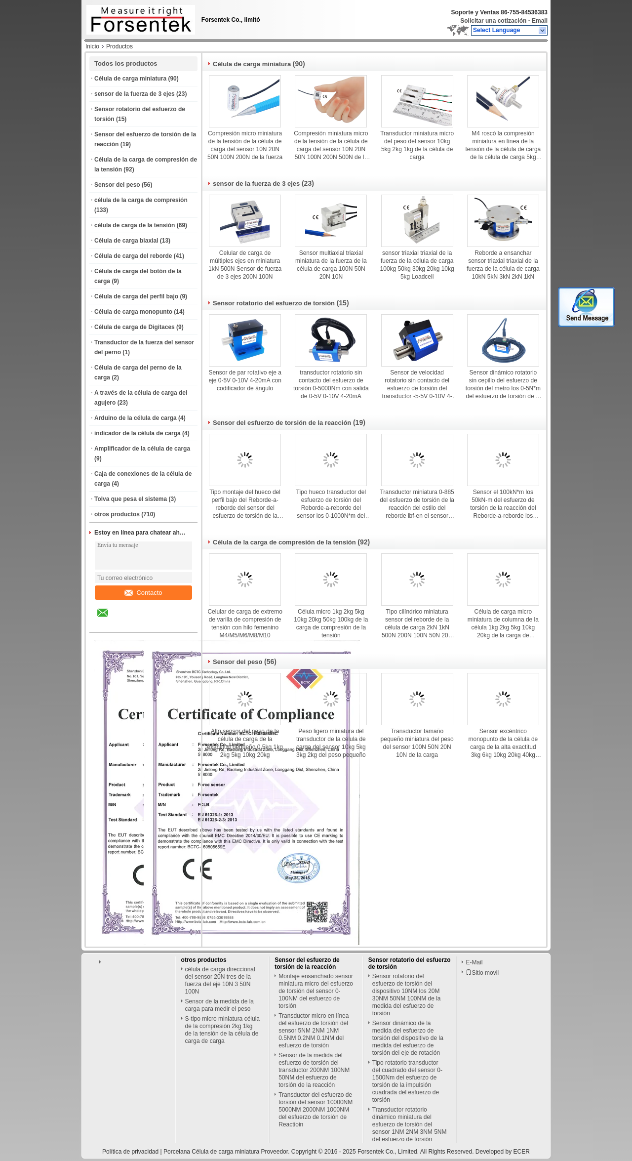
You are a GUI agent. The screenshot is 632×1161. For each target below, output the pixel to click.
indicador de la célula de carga (137, 433)
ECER (522, 1151)
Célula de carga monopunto (133, 311)
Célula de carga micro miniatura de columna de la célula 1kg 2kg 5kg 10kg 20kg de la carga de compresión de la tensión (503, 623)
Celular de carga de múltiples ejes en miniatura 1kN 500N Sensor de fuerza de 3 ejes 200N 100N (244, 264)
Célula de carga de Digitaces (134, 327)
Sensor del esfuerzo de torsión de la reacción (282, 422)
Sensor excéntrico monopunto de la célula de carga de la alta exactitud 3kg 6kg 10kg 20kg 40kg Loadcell (503, 743)
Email (540, 20)
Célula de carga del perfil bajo (136, 296)
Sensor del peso (117, 184)
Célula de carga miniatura (130, 78)
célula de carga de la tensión (134, 225)
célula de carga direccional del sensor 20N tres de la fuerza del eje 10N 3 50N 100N (220, 980)
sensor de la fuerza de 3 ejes (134, 93)
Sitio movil (482, 972)
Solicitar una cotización (493, 20)
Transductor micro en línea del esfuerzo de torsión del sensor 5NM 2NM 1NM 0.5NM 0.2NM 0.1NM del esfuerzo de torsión (313, 1030)
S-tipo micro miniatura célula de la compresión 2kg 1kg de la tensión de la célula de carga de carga (222, 1029)
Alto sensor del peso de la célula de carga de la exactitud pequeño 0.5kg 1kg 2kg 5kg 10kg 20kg (244, 743)
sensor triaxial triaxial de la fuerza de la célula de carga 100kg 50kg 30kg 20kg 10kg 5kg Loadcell (417, 264)
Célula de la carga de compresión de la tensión (284, 542)
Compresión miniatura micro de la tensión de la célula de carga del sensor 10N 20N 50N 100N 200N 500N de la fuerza (331, 145)
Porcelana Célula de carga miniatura (211, 1151)
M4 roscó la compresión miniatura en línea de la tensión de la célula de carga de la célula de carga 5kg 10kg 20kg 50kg (503, 145)
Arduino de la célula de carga (135, 418)
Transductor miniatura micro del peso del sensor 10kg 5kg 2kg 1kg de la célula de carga (417, 145)
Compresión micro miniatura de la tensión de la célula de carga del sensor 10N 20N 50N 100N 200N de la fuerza (244, 145)
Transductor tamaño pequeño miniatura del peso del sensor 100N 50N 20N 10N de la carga (417, 743)
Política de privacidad (130, 1151)
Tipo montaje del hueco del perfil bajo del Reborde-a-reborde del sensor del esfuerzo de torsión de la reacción (244, 504)
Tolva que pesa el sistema (130, 499)
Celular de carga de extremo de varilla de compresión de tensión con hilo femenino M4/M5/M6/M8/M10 (244, 623)
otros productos (117, 514)
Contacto (143, 592)
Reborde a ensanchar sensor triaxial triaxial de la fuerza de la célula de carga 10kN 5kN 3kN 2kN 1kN (503, 264)
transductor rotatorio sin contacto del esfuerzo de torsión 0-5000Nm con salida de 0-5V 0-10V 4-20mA (331, 384)
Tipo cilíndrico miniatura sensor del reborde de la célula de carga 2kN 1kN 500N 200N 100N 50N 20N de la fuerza (417, 623)
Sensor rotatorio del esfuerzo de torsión (274, 303)
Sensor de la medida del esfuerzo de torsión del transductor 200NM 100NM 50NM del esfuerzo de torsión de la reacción (314, 1070)
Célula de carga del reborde (133, 255)
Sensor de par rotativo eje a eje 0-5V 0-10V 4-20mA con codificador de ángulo (244, 380)
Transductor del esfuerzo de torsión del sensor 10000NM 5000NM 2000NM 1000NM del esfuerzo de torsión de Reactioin (315, 1109)
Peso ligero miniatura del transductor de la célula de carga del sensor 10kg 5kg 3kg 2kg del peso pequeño (331, 743)
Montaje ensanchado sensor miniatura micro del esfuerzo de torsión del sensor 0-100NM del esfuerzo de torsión (315, 991)
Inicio (92, 46)
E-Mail (474, 962)
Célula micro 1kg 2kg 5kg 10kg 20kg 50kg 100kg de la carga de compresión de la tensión (331, 623)
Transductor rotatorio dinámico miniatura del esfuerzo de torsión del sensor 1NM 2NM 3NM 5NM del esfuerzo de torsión (409, 1124)
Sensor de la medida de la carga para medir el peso (219, 1005)
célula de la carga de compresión (141, 200)
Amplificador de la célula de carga (142, 448)
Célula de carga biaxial (126, 240)
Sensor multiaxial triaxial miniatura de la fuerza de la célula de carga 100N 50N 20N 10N (331, 264)
